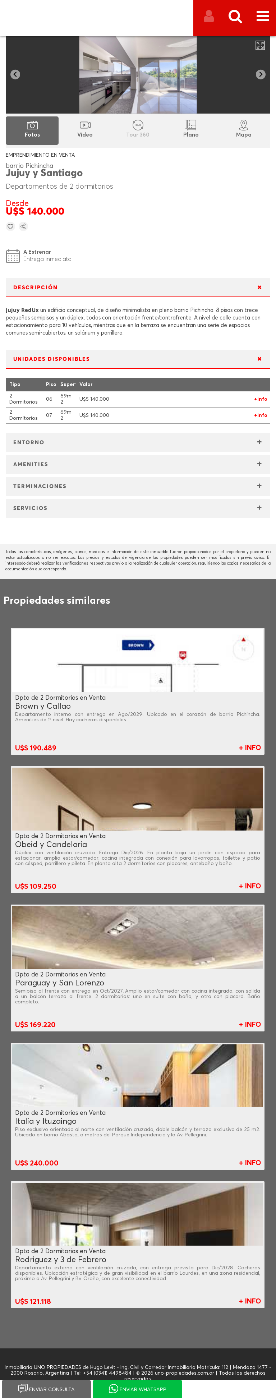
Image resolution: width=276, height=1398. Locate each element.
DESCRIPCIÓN (35, 287)
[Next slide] (261, 74)
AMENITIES (30, 464)
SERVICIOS (30, 508)
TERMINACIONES (39, 486)
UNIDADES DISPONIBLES (51, 359)
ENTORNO (29, 442)
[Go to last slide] (15, 74)
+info (260, 399)
